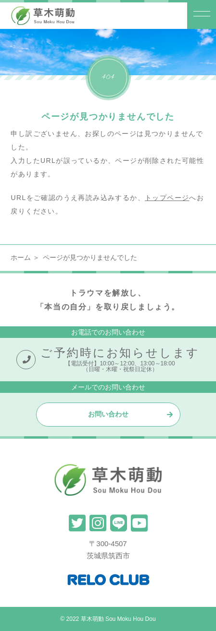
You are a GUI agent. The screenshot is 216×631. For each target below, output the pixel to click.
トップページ (167, 197)
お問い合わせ (108, 414)
